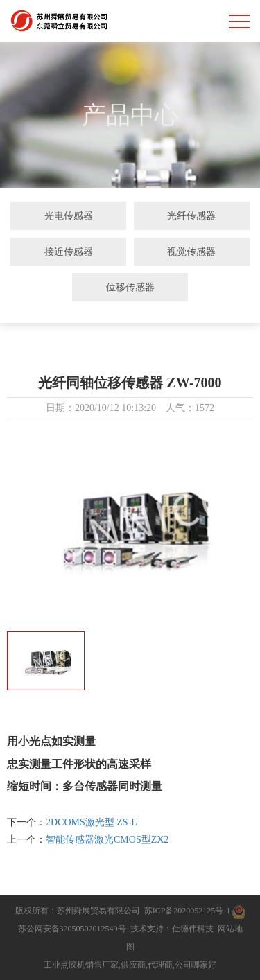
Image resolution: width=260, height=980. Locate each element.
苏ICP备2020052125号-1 (187, 911)
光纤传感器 (191, 215)
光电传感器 (68, 215)
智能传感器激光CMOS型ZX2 (107, 839)
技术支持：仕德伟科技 (172, 929)
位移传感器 (130, 286)
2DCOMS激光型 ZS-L (91, 822)
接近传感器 (68, 251)
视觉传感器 (191, 251)
